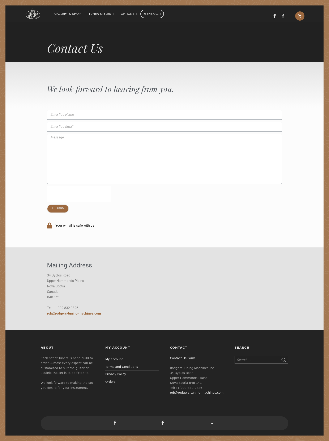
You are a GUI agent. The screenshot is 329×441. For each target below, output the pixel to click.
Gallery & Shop (67, 13)
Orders (110, 381)
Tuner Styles (100, 13)
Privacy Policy (115, 374)
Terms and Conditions (121, 366)
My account (114, 359)
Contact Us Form (182, 358)
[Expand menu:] (113, 14)
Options (127, 13)
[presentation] (79, 194)
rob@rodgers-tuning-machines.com (74, 313)
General (151, 13)
